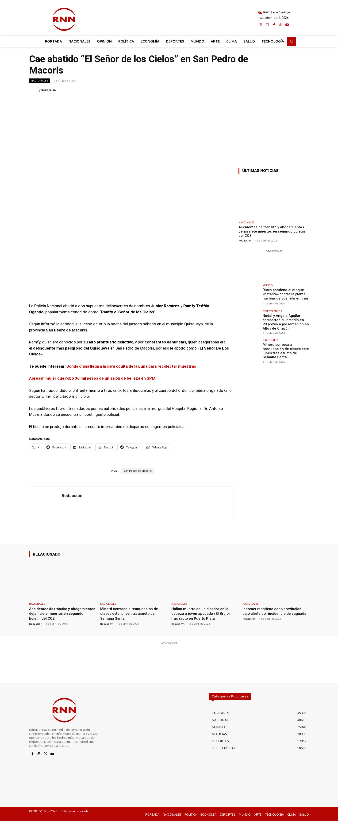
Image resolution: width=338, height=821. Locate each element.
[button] (291, 41)
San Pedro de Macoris (138, 470)
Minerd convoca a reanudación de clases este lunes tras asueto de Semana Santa (285, 350)
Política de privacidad (75, 811)
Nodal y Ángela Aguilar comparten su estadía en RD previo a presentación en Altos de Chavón (284, 321)
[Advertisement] (169, 18)
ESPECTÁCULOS (272, 311)
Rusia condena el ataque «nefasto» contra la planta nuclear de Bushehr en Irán (283, 294)
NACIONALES (39, 80)
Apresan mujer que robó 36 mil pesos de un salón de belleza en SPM (92, 378)
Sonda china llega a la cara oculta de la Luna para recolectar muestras (131, 366)
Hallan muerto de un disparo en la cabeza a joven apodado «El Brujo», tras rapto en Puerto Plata (202, 613)
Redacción (48, 90)
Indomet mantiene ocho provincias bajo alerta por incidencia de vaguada (273, 613)
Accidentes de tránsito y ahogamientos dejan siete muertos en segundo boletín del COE (271, 231)
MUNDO (268, 285)
